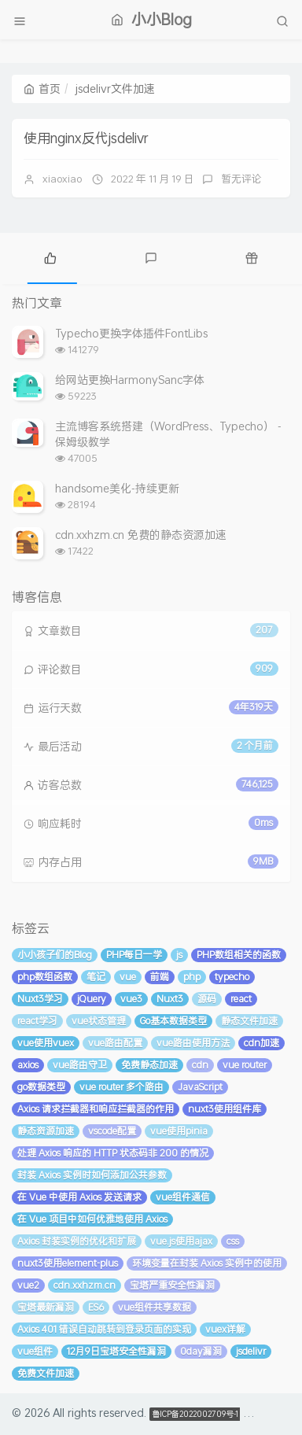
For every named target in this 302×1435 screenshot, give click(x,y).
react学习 (37, 1020)
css (232, 1241)
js (179, 954)
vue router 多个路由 (121, 1087)
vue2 (28, 1285)
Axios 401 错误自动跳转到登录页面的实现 (104, 1329)
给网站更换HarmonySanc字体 (129, 379)
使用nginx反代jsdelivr (86, 137)
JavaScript (200, 1087)
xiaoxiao (62, 179)
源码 (206, 998)
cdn (200, 1065)
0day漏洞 (201, 1351)
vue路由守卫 (80, 1065)
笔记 (96, 976)
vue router (245, 1065)
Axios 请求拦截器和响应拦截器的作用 (95, 1109)
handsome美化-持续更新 (117, 488)
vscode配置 (112, 1131)
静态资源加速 (45, 1131)
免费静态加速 (149, 1065)
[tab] (50, 256)
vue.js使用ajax (181, 1241)
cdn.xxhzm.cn (84, 1285)
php (192, 976)
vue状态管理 (99, 1020)
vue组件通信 (183, 1197)
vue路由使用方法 (193, 1043)
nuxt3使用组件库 (224, 1109)
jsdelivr (251, 1351)
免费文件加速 (45, 1373)
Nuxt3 (170, 998)
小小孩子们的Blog (54, 954)
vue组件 (35, 1351)
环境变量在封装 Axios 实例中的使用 (207, 1263)
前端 (159, 976)
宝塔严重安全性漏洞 (172, 1285)
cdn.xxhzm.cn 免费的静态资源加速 (140, 534)
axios (28, 1065)
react (241, 998)
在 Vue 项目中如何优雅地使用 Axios (92, 1219)
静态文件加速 (249, 1020)
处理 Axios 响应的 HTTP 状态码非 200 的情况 (112, 1153)
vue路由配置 (115, 1043)
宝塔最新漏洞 (45, 1307)
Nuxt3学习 (40, 998)
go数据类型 (41, 1087)
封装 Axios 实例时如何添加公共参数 (92, 1175)
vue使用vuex (45, 1043)
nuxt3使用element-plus (67, 1263)
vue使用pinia (179, 1131)
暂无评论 (241, 179)
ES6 (96, 1307)
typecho (232, 976)
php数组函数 (44, 976)
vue (128, 976)
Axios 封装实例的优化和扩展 (76, 1241)
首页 (42, 88)
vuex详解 (225, 1329)
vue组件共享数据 (154, 1307)
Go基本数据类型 (173, 1020)
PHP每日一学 (134, 954)
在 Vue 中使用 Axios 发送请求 (79, 1197)
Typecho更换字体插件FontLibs (131, 333)
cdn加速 (261, 1043)
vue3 (131, 998)
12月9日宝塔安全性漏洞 (116, 1351)
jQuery (91, 998)
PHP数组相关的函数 (239, 954)
